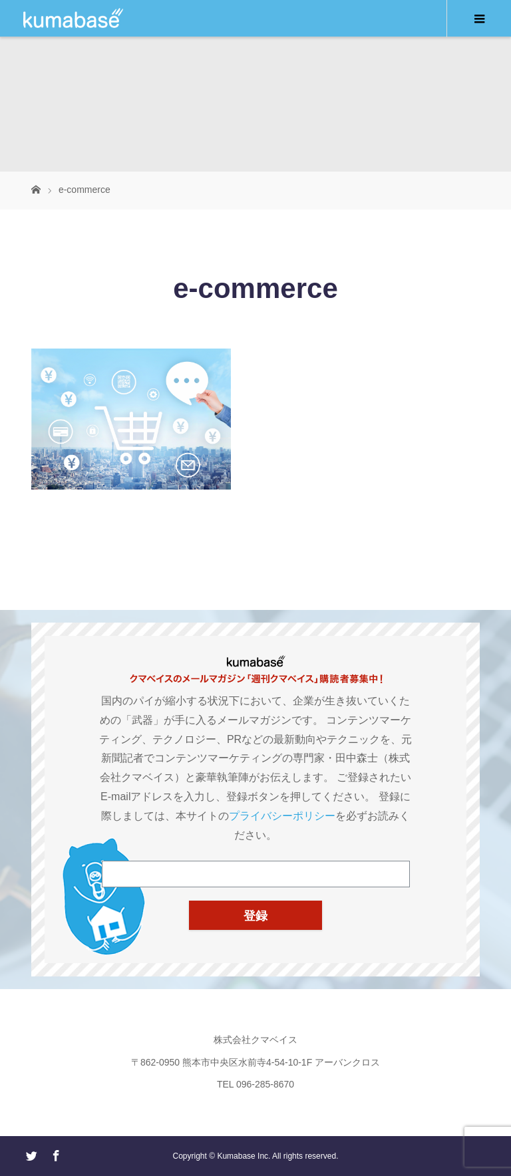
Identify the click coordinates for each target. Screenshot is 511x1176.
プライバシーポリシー (282, 815)
